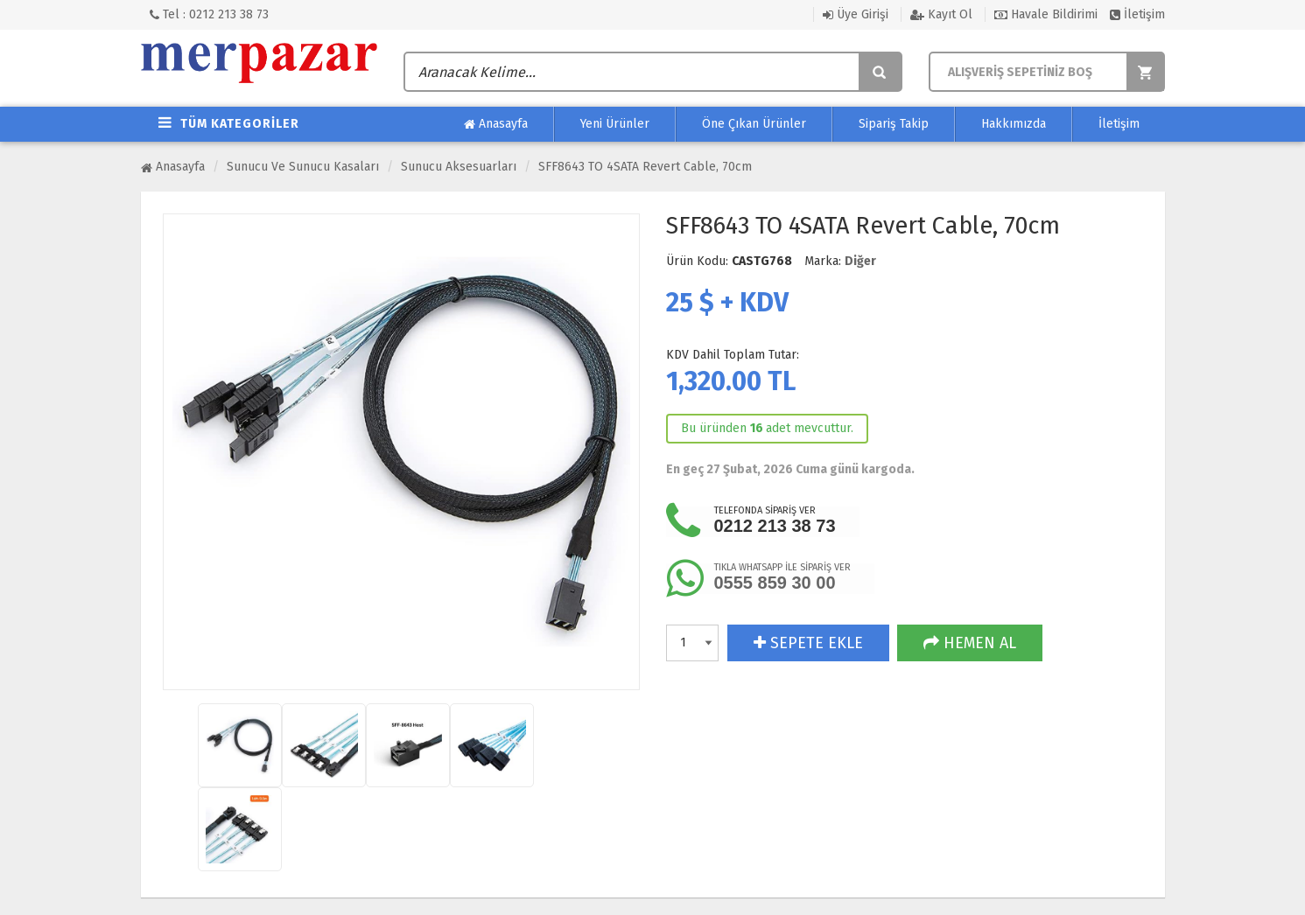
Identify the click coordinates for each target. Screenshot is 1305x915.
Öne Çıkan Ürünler (754, 123)
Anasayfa (496, 124)
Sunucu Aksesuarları (458, 166)
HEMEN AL (969, 643)
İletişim (1137, 14)
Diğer (860, 261)
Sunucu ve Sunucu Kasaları (303, 166)
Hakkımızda (1013, 123)
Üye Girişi (855, 14)
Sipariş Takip (894, 123)
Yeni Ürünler (614, 123)
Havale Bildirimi (1046, 14)
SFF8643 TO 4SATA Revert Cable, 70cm (645, 166)
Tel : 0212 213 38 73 (209, 14)
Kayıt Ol (941, 14)
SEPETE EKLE (808, 643)
